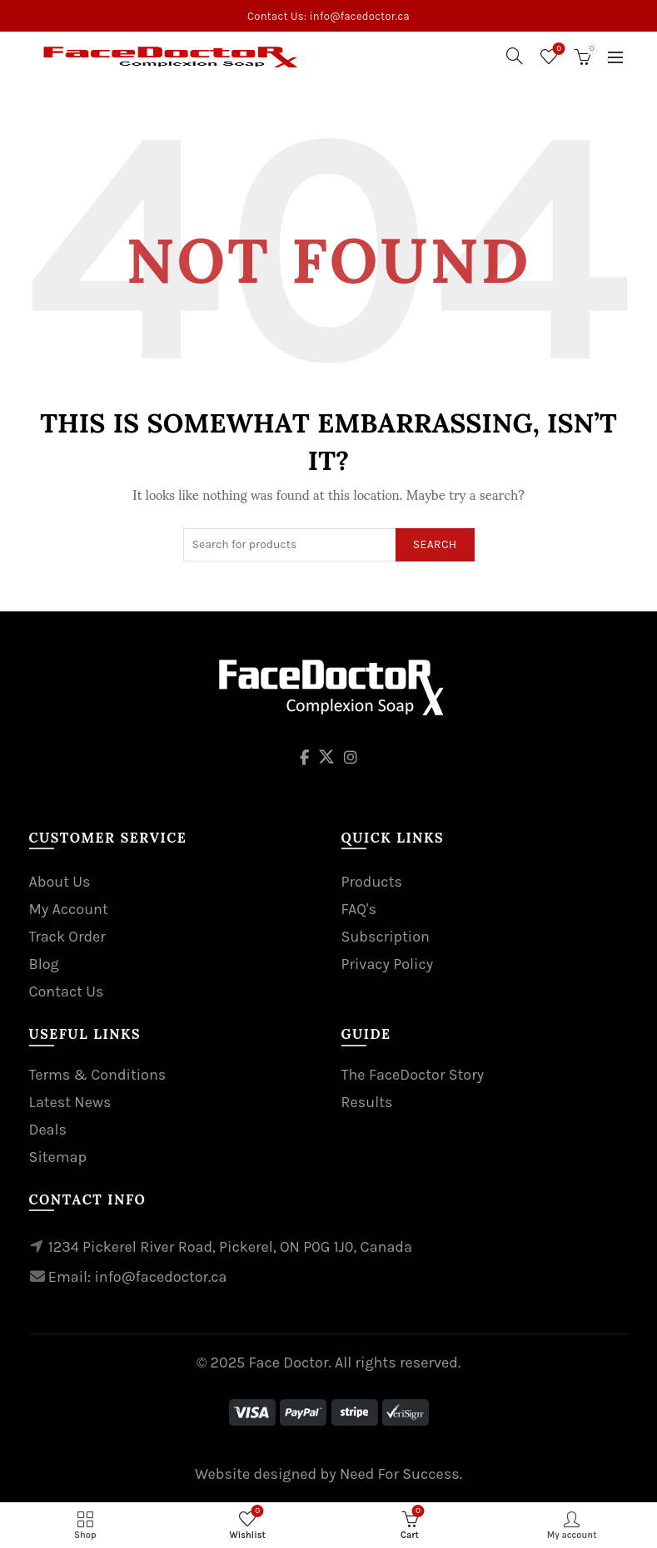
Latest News (70, 1102)
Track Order (67, 936)
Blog (44, 964)
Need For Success (400, 1474)
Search (435, 544)
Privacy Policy (387, 964)
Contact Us (66, 991)
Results (367, 1102)
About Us (60, 882)
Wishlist (557, 49)
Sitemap (58, 1157)
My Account (68, 909)
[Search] (514, 55)
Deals (48, 1129)
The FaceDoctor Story (413, 1075)
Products (371, 882)
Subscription (385, 936)
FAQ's (358, 909)
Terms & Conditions (98, 1075)
